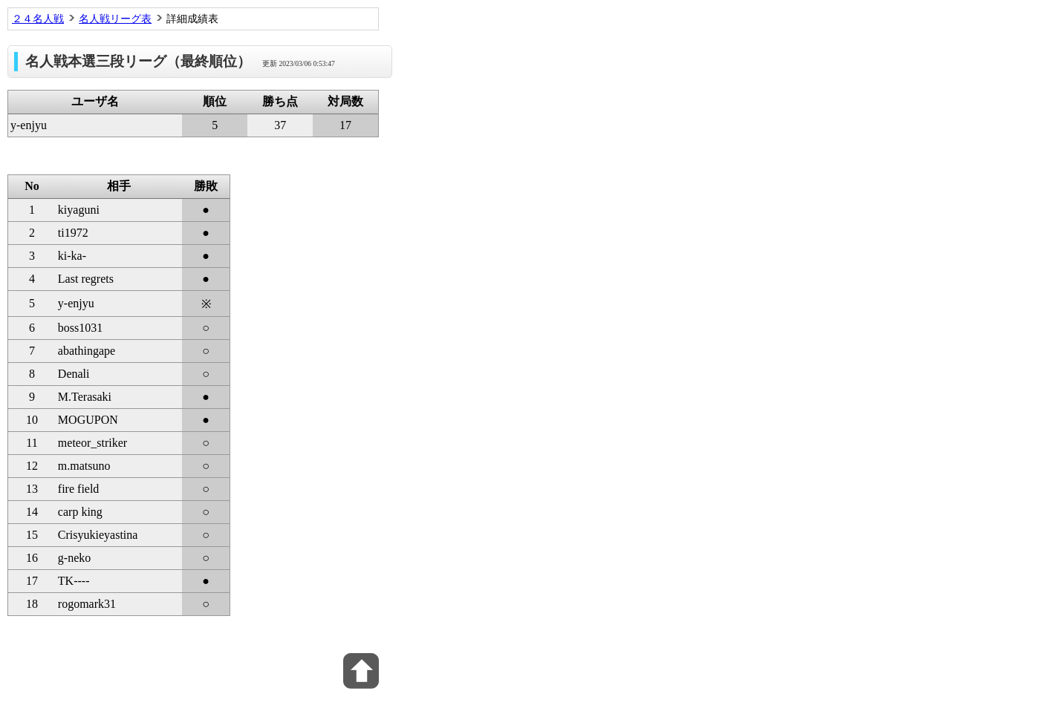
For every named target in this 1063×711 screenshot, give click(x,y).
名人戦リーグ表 (115, 18)
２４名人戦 (38, 18)
